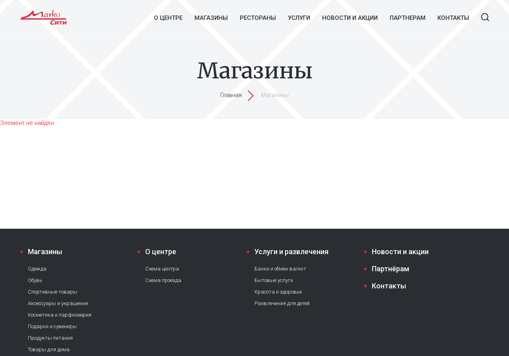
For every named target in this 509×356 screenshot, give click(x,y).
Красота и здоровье (278, 292)
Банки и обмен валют (280, 269)
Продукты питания (50, 338)
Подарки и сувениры (52, 326)
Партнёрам (390, 269)
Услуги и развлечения (291, 251)
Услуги (299, 17)
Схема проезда (163, 280)
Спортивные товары (52, 292)
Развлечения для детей (282, 303)
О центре (168, 17)
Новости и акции (350, 17)
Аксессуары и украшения (58, 303)
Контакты (453, 17)
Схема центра (162, 269)
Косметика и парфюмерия (59, 315)
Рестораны (258, 17)
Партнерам (407, 17)
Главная (231, 95)
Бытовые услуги (273, 280)
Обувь (35, 280)
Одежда (37, 269)
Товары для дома (49, 349)
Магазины (211, 17)
